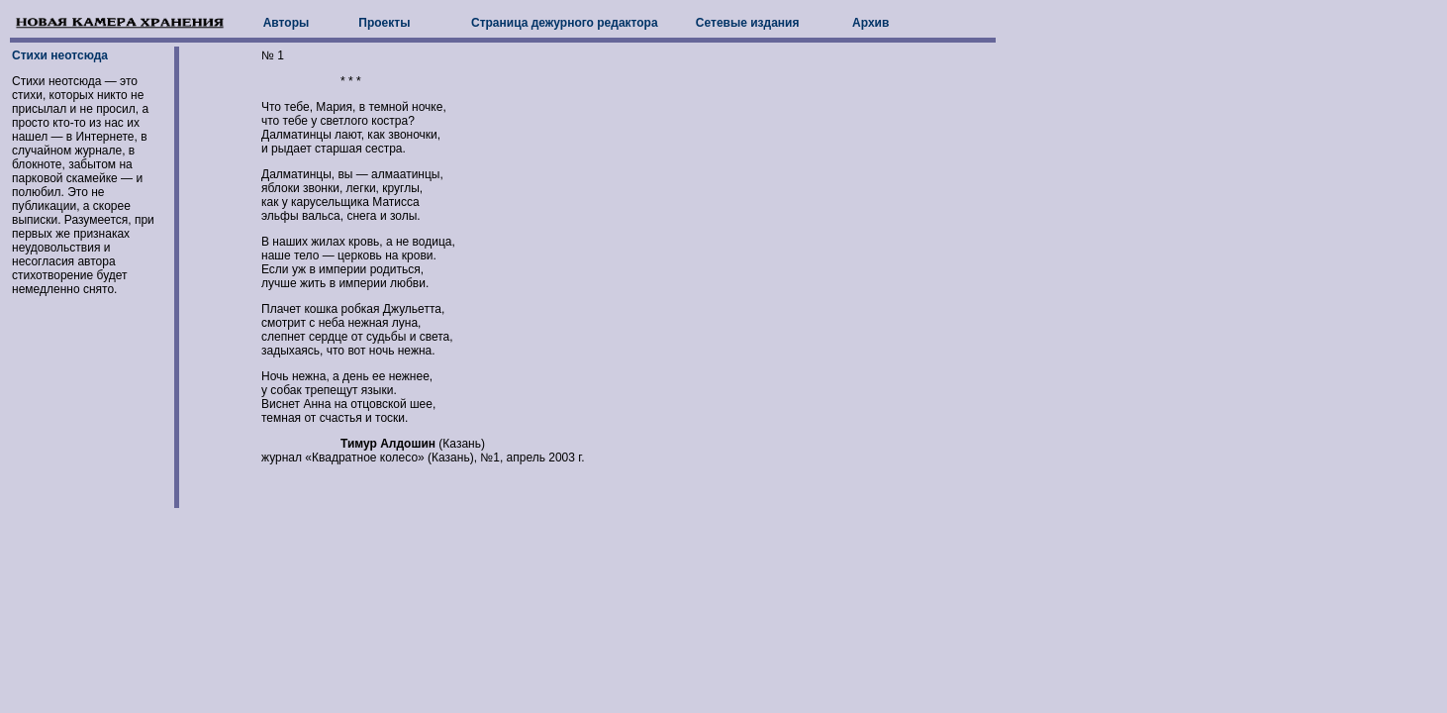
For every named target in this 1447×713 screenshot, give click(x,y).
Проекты (384, 23)
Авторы (286, 23)
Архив (870, 23)
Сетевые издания (748, 23)
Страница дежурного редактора (564, 23)
